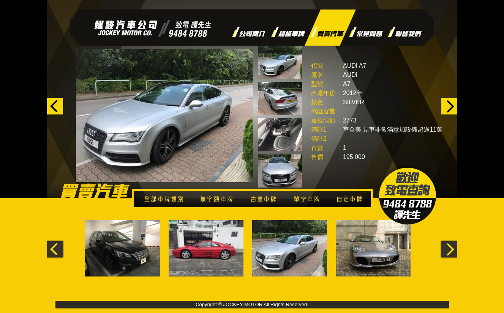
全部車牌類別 (166, 200)
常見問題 (366, 32)
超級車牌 (288, 32)
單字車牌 (309, 200)
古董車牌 (267, 200)
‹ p (56, 106)
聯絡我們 (405, 32)
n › (448, 106)
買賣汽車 (327, 32)
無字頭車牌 (220, 200)
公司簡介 (249, 32)
